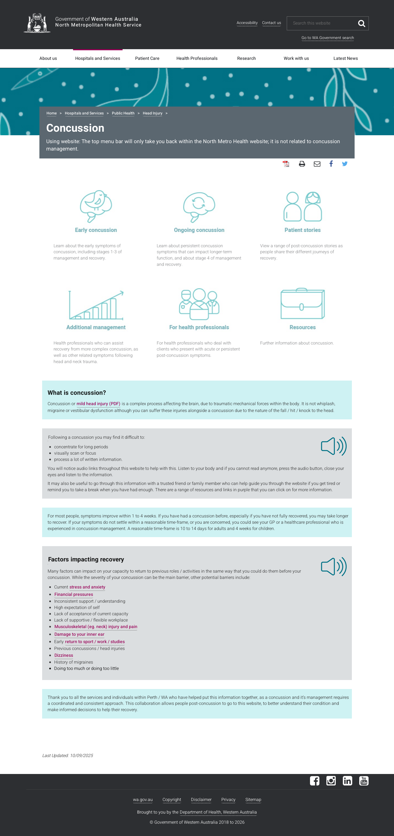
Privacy (228, 799)
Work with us (296, 58)
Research (246, 58)
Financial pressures (73, 594)
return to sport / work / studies (95, 641)
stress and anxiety (87, 587)
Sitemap (253, 799)
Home (52, 113)
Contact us (271, 23)
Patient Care (147, 58)
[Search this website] (323, 23)
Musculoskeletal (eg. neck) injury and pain (95, 626)
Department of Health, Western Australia (218, 812)
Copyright (172, 799)
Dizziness (63, 655)
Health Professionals (197, 58)
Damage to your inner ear (79, 634)
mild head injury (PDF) (98, 404)
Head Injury (153, 113)
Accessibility (247, 23)
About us (48, 58)
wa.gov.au (143, 799)
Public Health (123, 113)
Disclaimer (201, 799)
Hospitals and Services (97, 58)
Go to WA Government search (328, 38)
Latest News (346, 58)
